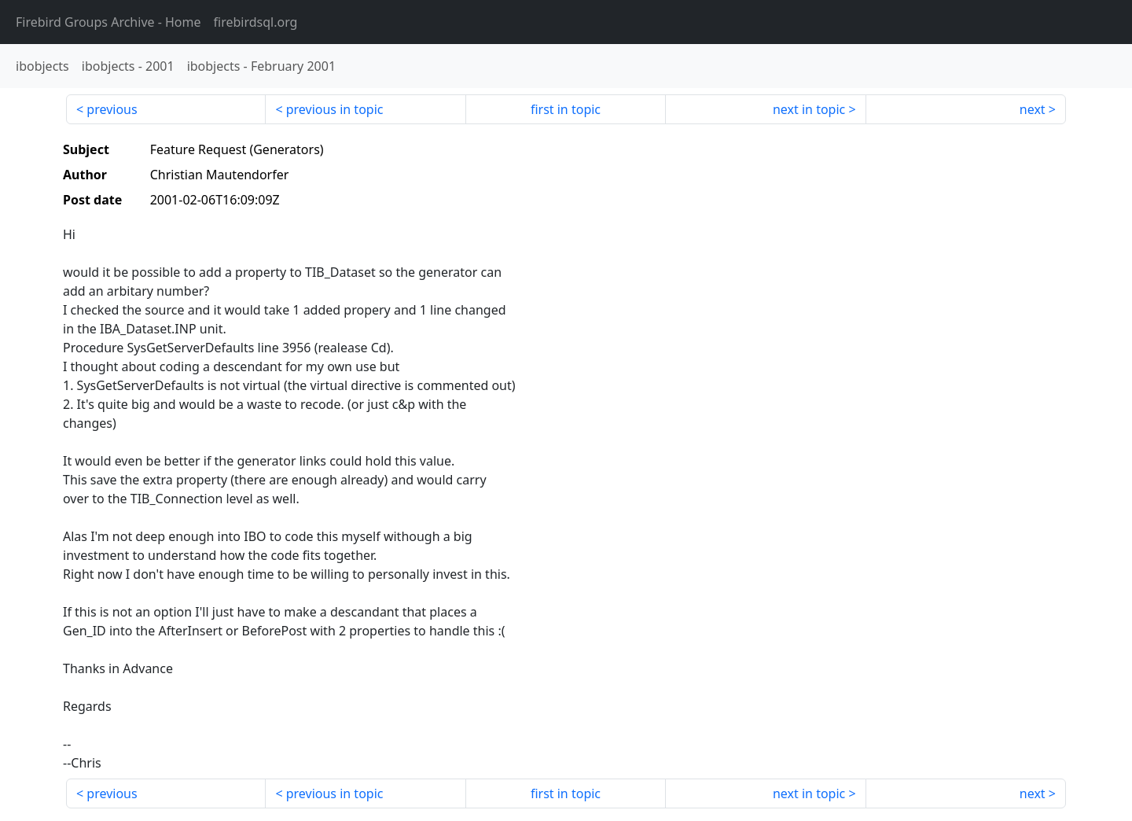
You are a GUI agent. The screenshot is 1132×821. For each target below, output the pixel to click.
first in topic (566, 109)
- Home (108, 22)
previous (111, 109)
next (1033, 109)
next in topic (809, 109)
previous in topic (335, 109)
